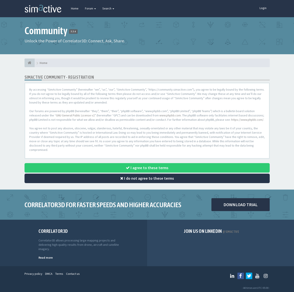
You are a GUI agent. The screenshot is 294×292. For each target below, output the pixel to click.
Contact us (73, 274)
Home (75, 8)
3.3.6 (73, 31)
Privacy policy (33, 274)
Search (108, 8)
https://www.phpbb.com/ (247, 120)
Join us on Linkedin (211, 231)
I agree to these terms (147, 167)
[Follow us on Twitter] (249, 276)
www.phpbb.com (170, 115)
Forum (90, 8)
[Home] (30, 63)
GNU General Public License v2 (75, 115)
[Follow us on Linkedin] (232, 276)
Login (263, 8)
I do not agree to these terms (147, 178)
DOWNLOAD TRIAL (240, 204)
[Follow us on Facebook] (240, 276)
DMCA (48, 274)
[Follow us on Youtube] (257, 276)
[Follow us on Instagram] (266, 276)
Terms (59, 274)
